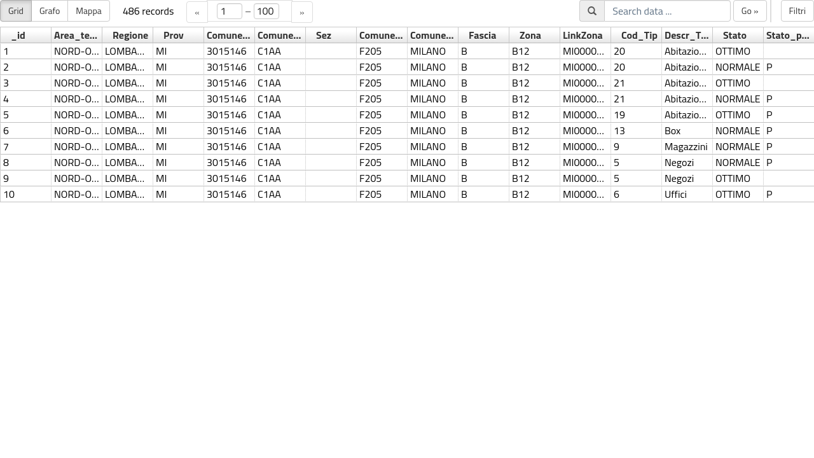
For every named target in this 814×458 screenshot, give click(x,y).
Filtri (797, 10)
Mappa (89, 10)
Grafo (49, 10)
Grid (16, 10)
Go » (750, 10)
